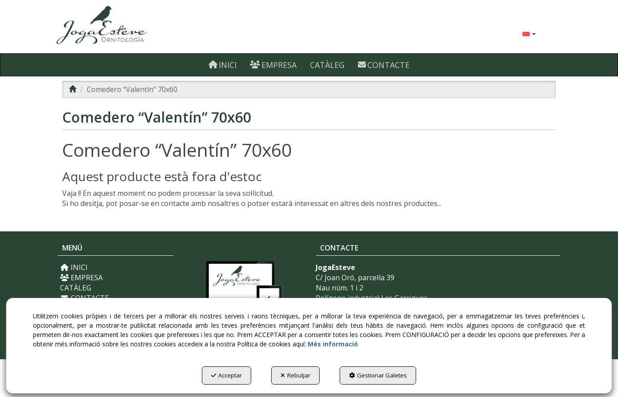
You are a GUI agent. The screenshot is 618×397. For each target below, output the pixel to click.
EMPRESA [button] (81, 277)
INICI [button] (74, 267)
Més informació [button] (333, 344)
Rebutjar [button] (295, 375)
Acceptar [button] (226, 375)
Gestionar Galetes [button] (378, 375)
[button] (137, 26)
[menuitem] (529, 33)
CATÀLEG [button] (75, 288)
